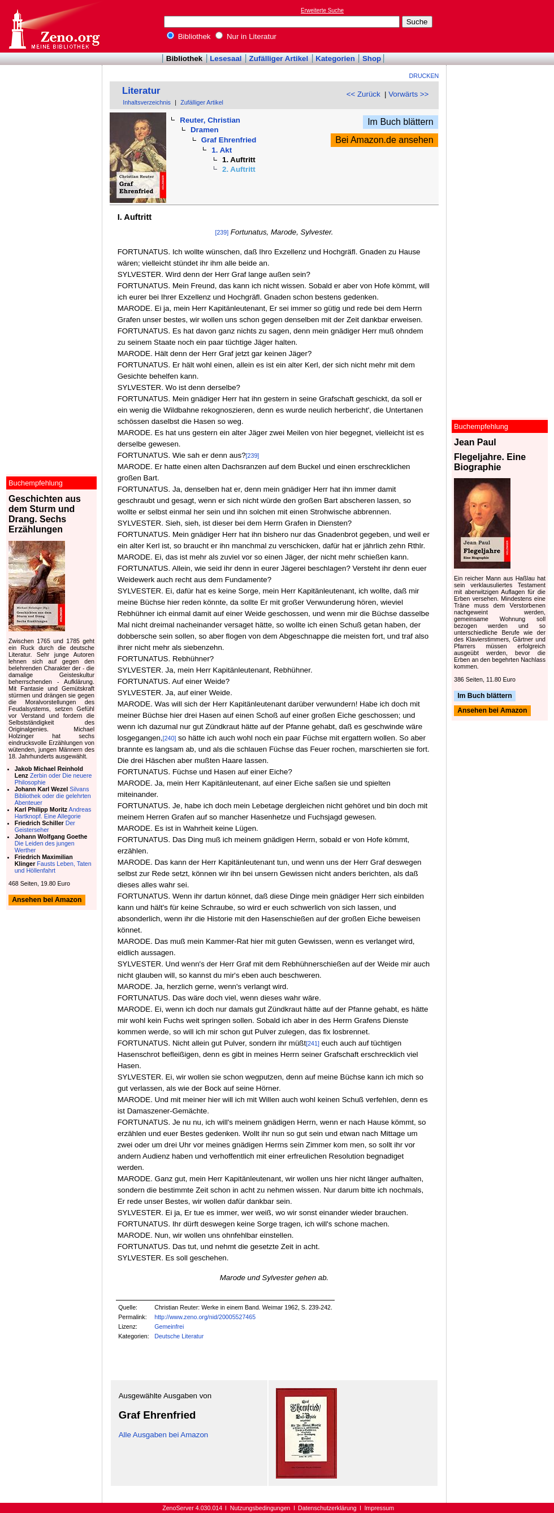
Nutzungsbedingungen (260, 1508)
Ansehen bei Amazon (492, 711)
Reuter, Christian (210, 120)
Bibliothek (189, 36)
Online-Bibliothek (53, 26)
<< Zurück (363, 94)
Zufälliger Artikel (279, 58)
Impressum (379, 1508)
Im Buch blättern (400, 122)
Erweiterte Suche (322, 10)
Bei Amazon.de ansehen (384, 140)
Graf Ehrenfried (229, 140)
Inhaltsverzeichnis (147, 102)
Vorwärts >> (408, 94)
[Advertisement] (502, 26)
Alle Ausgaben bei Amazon (164, 1434)
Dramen (205, 129)
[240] (169, 738)
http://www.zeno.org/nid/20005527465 (205, 1316)
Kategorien (335, 58)
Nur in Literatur (245, 36)
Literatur (141, 90)
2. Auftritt (239, 169)
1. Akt (221, 150)
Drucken (424, 75)
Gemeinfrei (169, 1326)
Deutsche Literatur (179, 1336)
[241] (312, 1043)
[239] (221, 232)
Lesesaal (225, 58)
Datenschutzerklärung (327, 1508)
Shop (371, 58)
